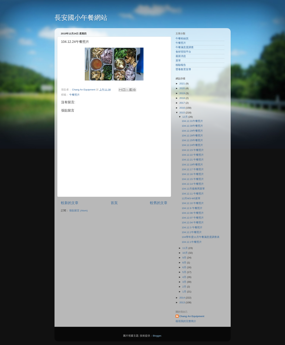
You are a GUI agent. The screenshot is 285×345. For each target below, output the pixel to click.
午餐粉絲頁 (182, 38)
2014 (182, 297)
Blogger (157, 335)
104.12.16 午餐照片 (193, 174)
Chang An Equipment (191, 316)
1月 (184, 291)
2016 (182, 107)
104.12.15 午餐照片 (193, 179)
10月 (185, 252)
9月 (184, 257)
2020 (182, 88)
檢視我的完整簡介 (186, 321)
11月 (185, 248)
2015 (182, 112)
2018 (182, 98)
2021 (182, 83)
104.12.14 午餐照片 (193, 184)
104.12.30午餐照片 (192, 125)
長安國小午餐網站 (81, 17)
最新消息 (181, 56)
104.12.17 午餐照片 (193, 169)
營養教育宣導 (183, 69)
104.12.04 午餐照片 (193, 222)
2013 (182, 302)
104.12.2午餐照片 (192, 232)
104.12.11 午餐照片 (193, 193)
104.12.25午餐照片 (192, 140)
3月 (184, 281)
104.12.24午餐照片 (192, 145)
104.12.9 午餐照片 (192, 208)
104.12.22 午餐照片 (193, 154)
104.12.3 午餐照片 (192, 227)
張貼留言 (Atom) (78, 210)
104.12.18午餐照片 (192, 164)
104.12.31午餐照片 (192, 121)
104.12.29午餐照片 (192, 130)
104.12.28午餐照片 (192, 135)
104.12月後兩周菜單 (193, 188)
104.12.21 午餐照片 (193, 159)
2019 (182, 93)
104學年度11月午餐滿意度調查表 (200, 237)
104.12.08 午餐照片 (193, 213)
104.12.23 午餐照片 (193, 150)
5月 (184, 272)
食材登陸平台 (183, 51)
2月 (184, 286)
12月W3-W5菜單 (191, 198)
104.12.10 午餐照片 (193, 203)
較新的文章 (69, 203)
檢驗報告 (181, 65)
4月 (184, 277)
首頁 (114, 203)
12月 (185, 116)
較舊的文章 (158, 203)
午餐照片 (74, 94)
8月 (184, 262)
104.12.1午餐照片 (192, 242)
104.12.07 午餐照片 (193, 217)
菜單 (178, 60)
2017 (182, 102)
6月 (184, 267)
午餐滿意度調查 (185, 47)
